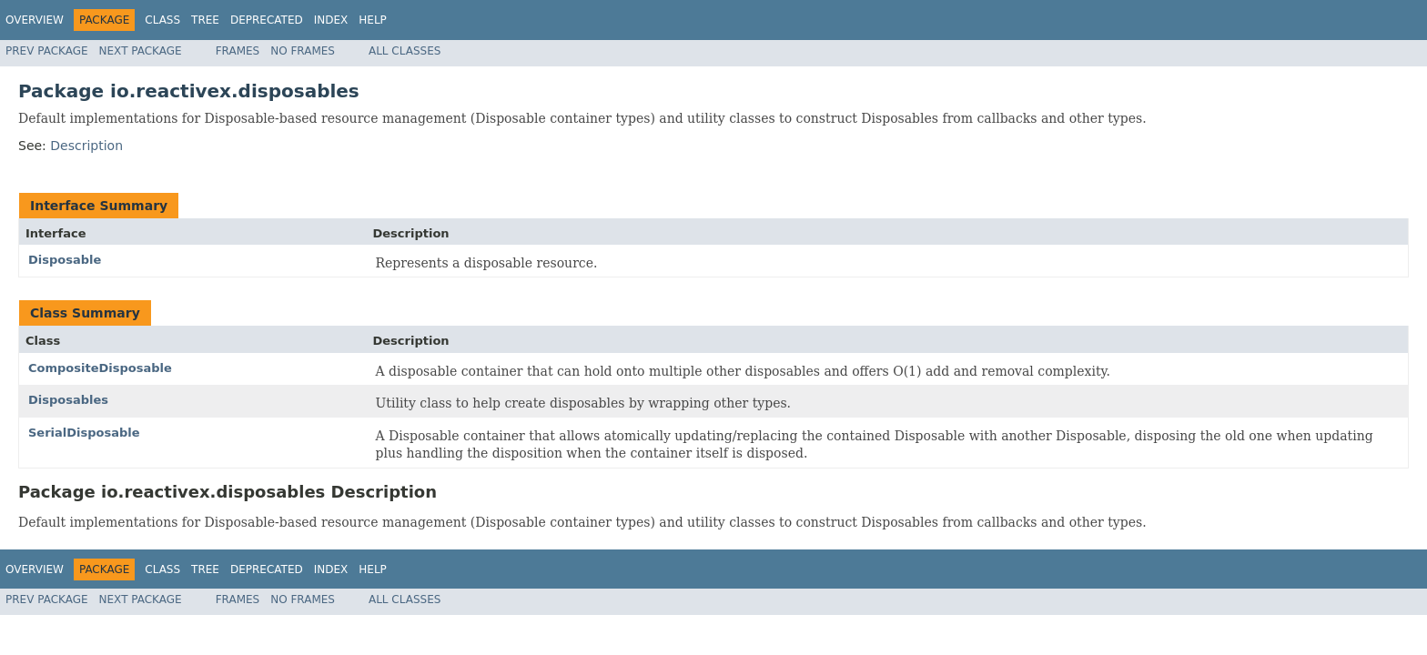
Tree (205, 20)
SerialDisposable (84, 432)
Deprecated (266, 20)
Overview (34, 20)
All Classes (404, 51)
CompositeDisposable (100, 368)
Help (373, 20)
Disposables (68, 400)
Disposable (64, 260)
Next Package (140, 51)
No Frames (302, 51)
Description (86, 145)
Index (331, 20)
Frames (238, 51)
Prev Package (46, 51)
